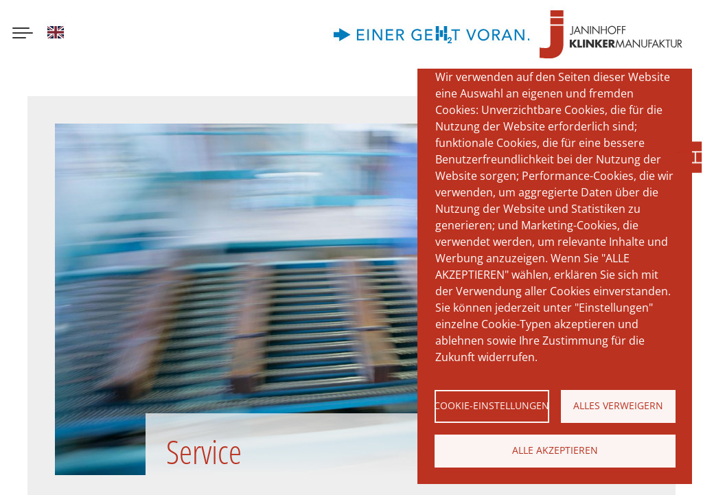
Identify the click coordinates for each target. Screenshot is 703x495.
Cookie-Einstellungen (492, 405)
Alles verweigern (618, 405)
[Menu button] (22, 34)
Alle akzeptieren (555, 450)
